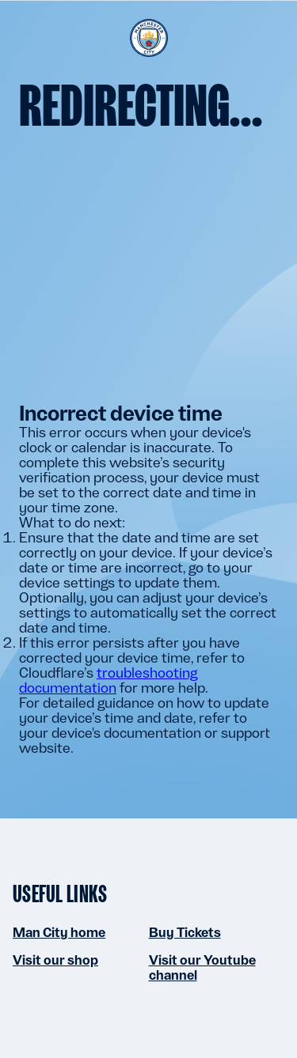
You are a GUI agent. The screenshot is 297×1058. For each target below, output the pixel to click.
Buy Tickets (185, 932)
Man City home (59, 932)
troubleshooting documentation (108, 680)
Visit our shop (55, 960)
